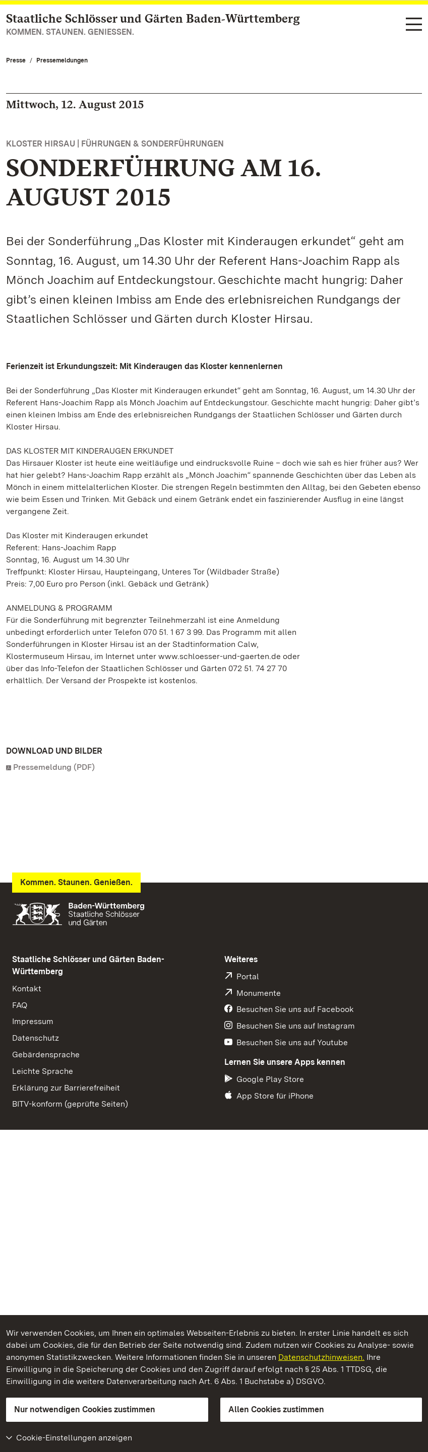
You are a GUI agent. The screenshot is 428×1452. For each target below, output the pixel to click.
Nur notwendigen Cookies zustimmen (84, 1409)
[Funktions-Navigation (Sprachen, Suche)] (414, 25)
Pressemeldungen (62, 60)
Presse (16, 60)
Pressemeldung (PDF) (54, 767)
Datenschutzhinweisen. (321, 1357)
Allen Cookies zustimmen (276, 1409)
